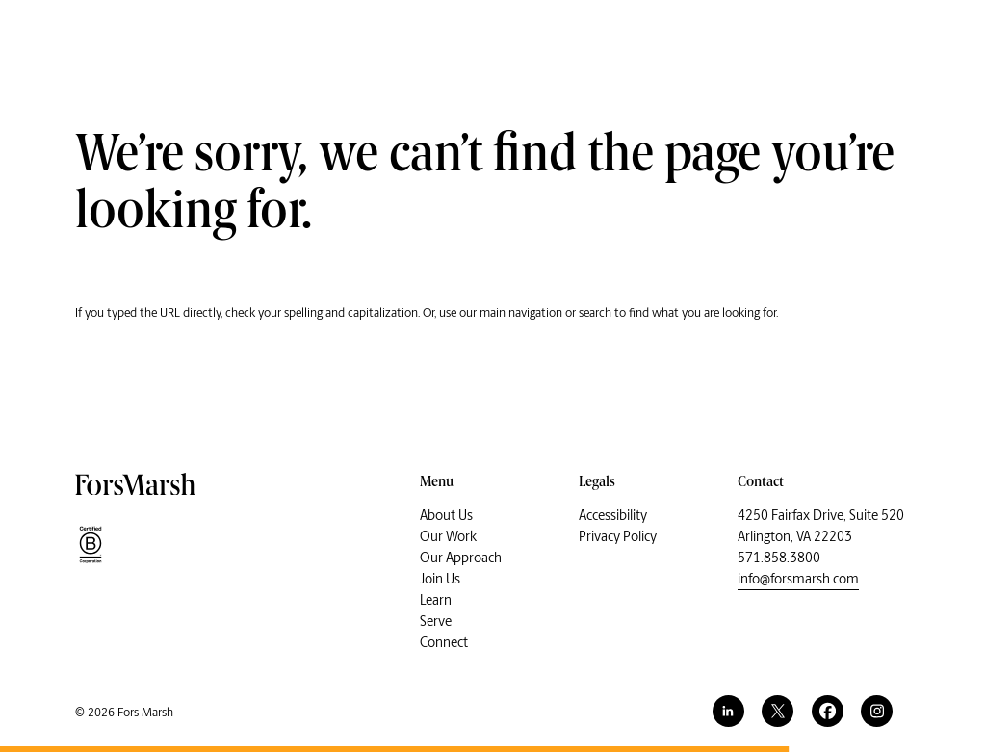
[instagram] (877, 711)
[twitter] (777, 711)
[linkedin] (728, 711)
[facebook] (827, 711)
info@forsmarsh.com (798, 579)
